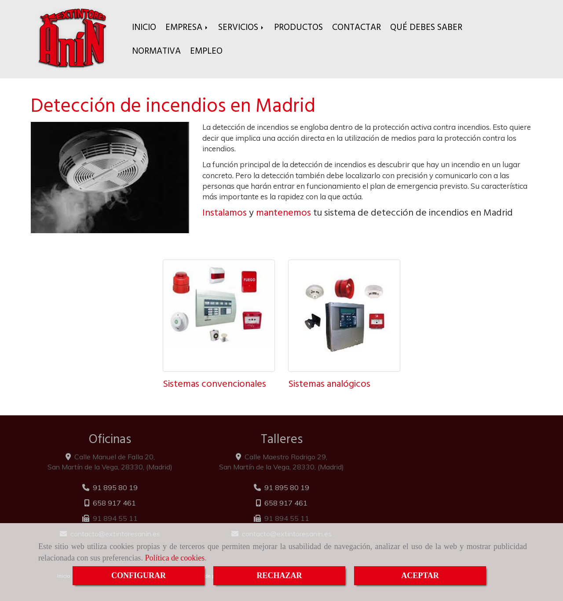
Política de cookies (175, 557)
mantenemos (283, 212)
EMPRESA (187, 27)
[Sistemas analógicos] (344, 316)
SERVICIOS (241, 27)
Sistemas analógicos (329, 384)
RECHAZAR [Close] (279, 575)
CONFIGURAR (138, 575)
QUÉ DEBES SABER (426, 27)
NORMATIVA (156, 51)
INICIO (144, 27)
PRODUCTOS (298, 27)
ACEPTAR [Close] (420, 575)
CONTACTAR (356, 27)
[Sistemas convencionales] (219, 316)
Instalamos (224, 212)
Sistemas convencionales (214, 384)
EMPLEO (206, 51)
